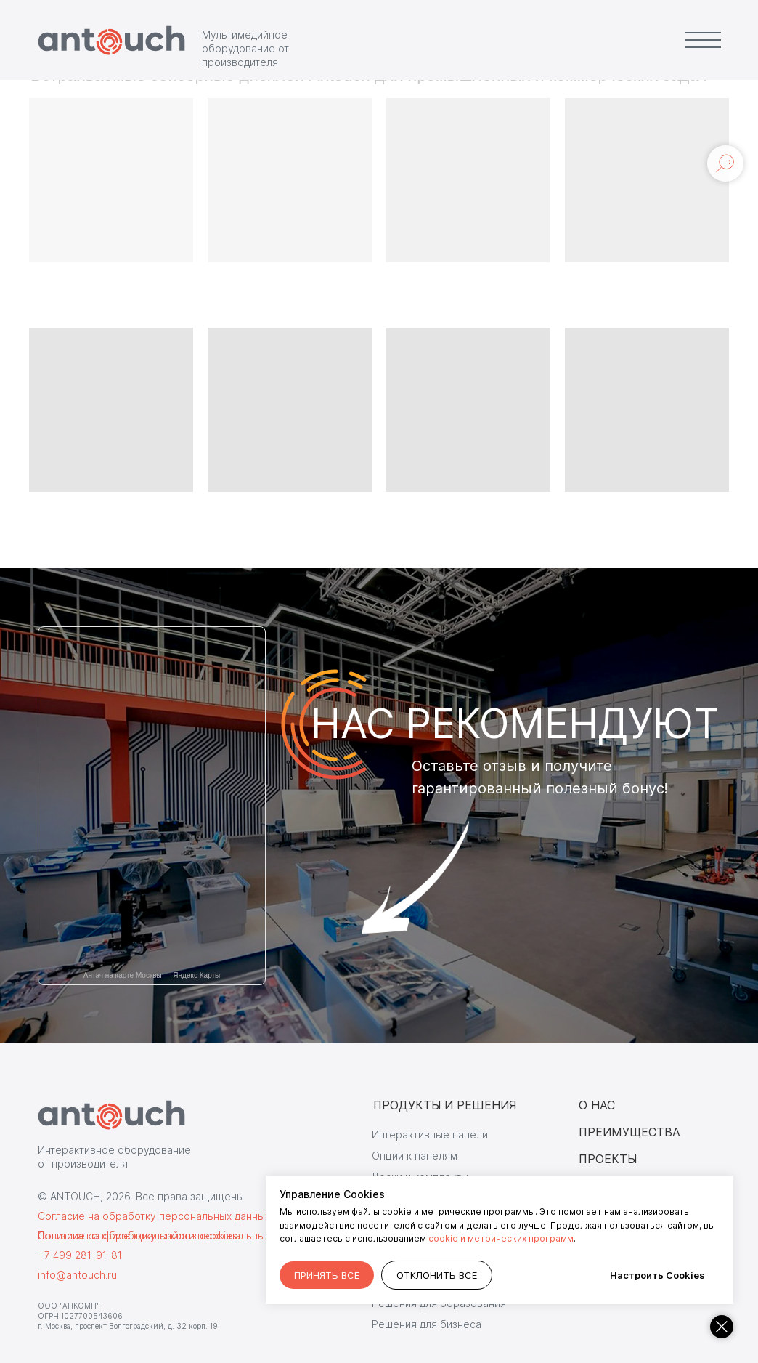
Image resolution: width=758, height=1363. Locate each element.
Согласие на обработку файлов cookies (137, 1235)
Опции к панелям (414, 1155)
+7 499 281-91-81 (80, 1255)
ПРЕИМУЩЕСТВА (629, 1132)
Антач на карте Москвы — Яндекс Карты (152, 975)
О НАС (597, 1105)
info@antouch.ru (77, 1275)
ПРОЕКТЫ (608, 1159)
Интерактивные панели (430, 1134)
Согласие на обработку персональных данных (154, 1216)
